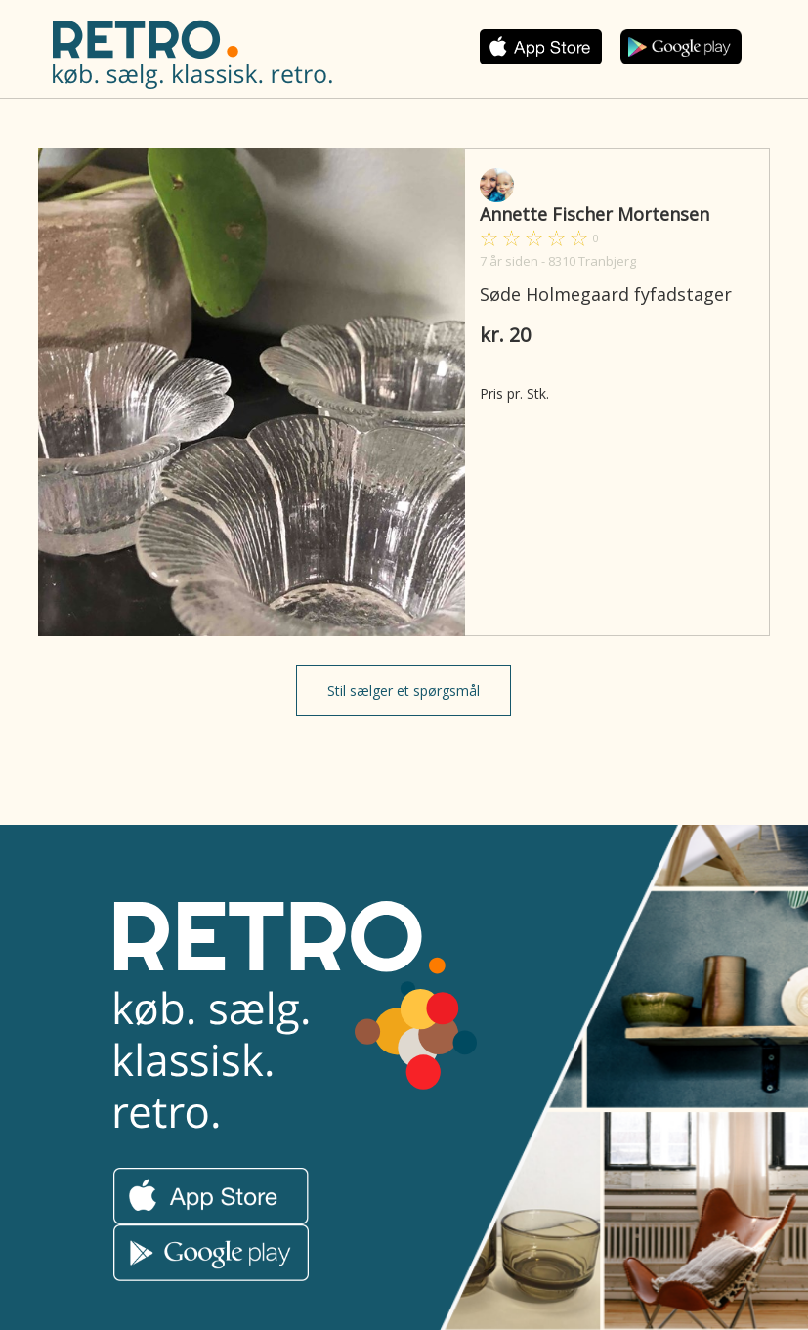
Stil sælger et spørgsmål (403, 690)
